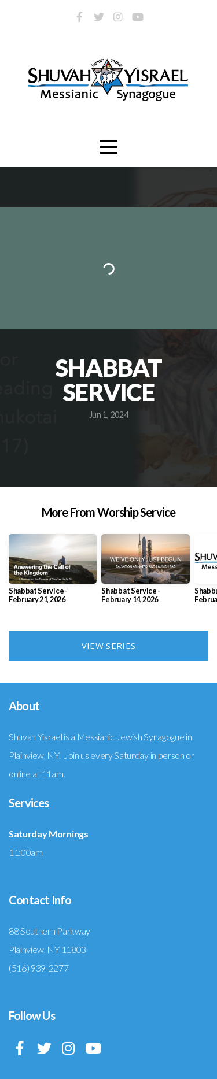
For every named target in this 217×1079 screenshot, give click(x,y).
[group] (53, 573)
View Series (108, 645)
